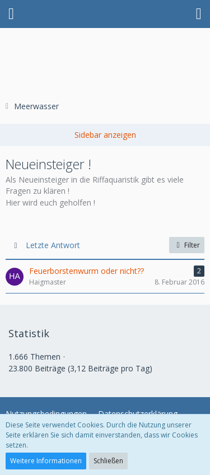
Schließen (108, 460)
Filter (187, 245)
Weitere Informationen (46, 460)
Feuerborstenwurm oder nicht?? (86, 271)
